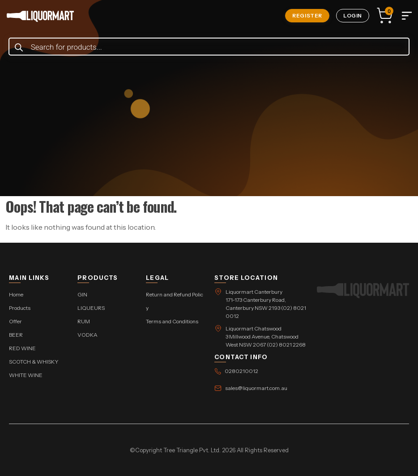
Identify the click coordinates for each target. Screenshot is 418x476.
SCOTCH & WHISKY (34, 361)
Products (19, 307)
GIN (82, 294)
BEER (16, 334)
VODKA (87, 334)
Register (307, 15)
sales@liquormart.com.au (256, 388)
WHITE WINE (26, 375)
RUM (83, 321)
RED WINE (22, 348)
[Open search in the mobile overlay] (209, 47)
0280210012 (241, 371)
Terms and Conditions (172, 321)
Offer (15, 321)
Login (352, 15)
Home (16, 294)
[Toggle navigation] (407, 15)
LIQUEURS (91, 307)
